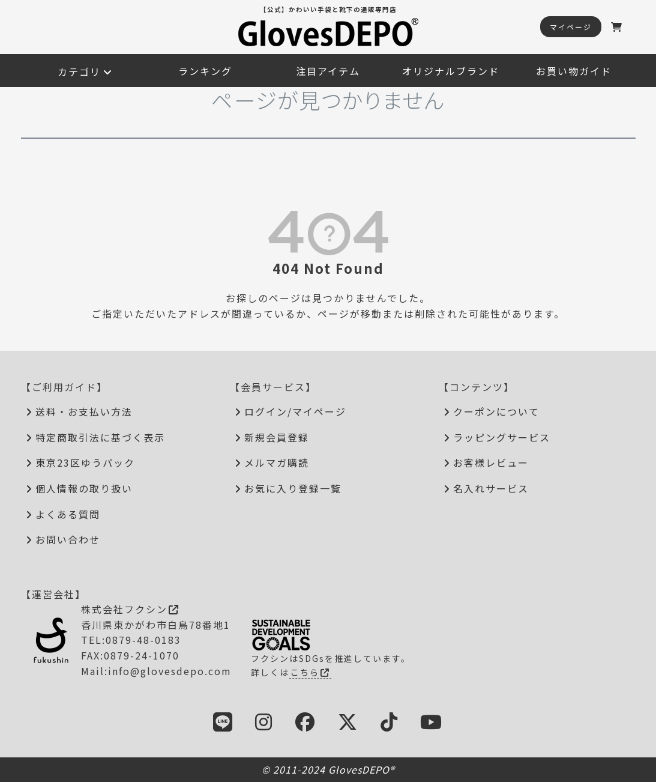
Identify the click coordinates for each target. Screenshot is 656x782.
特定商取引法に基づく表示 (100, 437)
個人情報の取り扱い (84, 488)
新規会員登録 (276, 437)
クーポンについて (496, 411)
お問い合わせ (67, 539)
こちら (310, 672)
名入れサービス (491, 488)
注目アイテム (328, 71)
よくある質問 (67, 514)
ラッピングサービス (501, 437)
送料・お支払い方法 (84, 411)
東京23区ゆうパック (85, 462)
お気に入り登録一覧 (293, 488)
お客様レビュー (491, 462)
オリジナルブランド (450, 71)
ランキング (205, 71)
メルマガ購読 (276, 462)
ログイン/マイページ (295, 411)
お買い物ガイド (574, 71)
